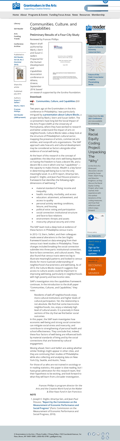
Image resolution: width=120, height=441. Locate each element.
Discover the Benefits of (96, 266)
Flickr (103, 437)
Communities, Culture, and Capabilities (55, 101)
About (23, 14)
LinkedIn (103, 434)
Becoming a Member (95, 269)
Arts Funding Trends (17, 36)
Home (16, 14)
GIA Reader (18, 28)
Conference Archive (18, 45)
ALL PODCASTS (94, 236)
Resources (85, 14)
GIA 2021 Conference (96, 117)
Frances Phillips (17, 110)
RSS (107, 437)
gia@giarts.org (55, 436)
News (75, 14)
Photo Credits (41, 434)
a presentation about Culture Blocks (61, 114)
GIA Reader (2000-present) (20, 116)
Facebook (89, 434)
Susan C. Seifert (17, 101)
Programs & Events (38, 14)
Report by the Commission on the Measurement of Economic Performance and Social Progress (56, 405)
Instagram (98, 434)
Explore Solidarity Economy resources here (95, 49)
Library (17, 23)
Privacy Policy (53, 434)
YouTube (107, 434)
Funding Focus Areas (60, 14)
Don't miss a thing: (96, 247)
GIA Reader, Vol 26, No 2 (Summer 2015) (19, 61)
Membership (98, 14)
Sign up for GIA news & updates (94, 250)
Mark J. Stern (19, 106)
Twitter (94, 434)
